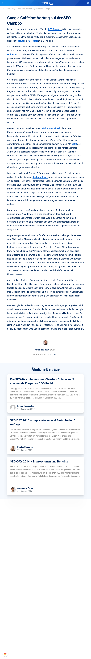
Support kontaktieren (45, 644)
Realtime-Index (40, 177)
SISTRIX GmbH (45, 536)
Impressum (45, 557)
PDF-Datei (33, 41)
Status (45, 648)
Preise (45, 569)
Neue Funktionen (45, 636)
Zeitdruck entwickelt (51, 128)
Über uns (45, 541)
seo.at (21, 41)
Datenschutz (45, 553)
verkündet (12, 54)
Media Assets (45, 620)
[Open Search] (88, 3)
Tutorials (45, 612)
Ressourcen (45, 588)
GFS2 (74, 144)
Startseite (6, 9)
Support (45, 628)
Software (45, 564)
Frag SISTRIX (45, 593)
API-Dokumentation (45, 640)
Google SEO (45, 573)
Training (45, 597)
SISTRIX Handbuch (45, 633)
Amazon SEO (45, 577)
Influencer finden (45, 581)
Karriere (45, 545)
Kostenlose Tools (45, 609)
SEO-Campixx (55, 29)
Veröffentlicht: (40, 354)
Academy (45, 601)
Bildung (45, 549)
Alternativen (45, 616)
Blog (13, 9)
